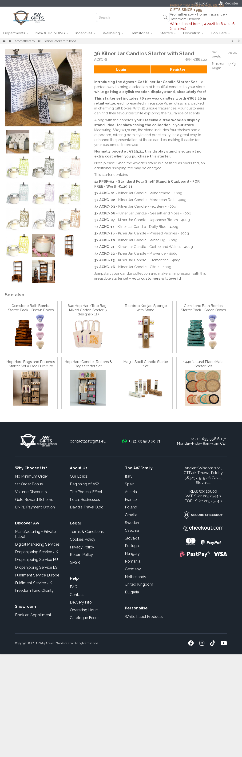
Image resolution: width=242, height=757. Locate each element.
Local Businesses (85, 499)
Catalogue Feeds (84, 618)
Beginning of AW (84, 484)
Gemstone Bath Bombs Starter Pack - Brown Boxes (31, 308)
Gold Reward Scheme (34, 499)
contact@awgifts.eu (88, 441)
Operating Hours (84, 610)
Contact (77, 594)
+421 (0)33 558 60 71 (208, 438)
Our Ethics (79, 476)
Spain (130, 484)
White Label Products (144, 616)
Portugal (132, 546)
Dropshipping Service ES (36, 567)
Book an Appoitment (33, 615)
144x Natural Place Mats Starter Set (203, 364)
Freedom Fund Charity (34, 590)
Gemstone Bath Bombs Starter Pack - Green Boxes (203, 308)
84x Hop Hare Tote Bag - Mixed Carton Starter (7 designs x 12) (88, 310)
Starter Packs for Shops (60, 41)
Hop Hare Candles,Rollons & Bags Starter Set (88, 364)
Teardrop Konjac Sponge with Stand (146, 308)
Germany (133, 569)
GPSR (75, 562)
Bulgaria (132, 592)
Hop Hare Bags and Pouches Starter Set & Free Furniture (31, 364)
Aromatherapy (25, 41)
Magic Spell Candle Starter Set (145, 364)
